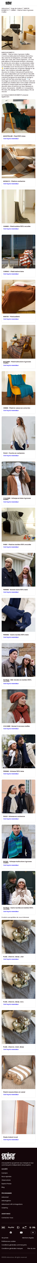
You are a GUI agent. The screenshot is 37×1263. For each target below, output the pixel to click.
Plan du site (31, 1248)
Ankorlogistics (6, 1201)
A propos (5, 1173)
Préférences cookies (9, 1241)
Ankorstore (5, 8)
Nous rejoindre (6, 1177)
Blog (3, 1187)
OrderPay (5, 1208)
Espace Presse (6, 1184)
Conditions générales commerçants (14, 1245)
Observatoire (6, 1180)
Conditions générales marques (12, 1248)
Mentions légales (28, 1238)
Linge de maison (16, 8)
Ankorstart (5, 1197)
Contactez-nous (7, 1218)
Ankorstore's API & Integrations (12, 1204)
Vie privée (5, 1238)
